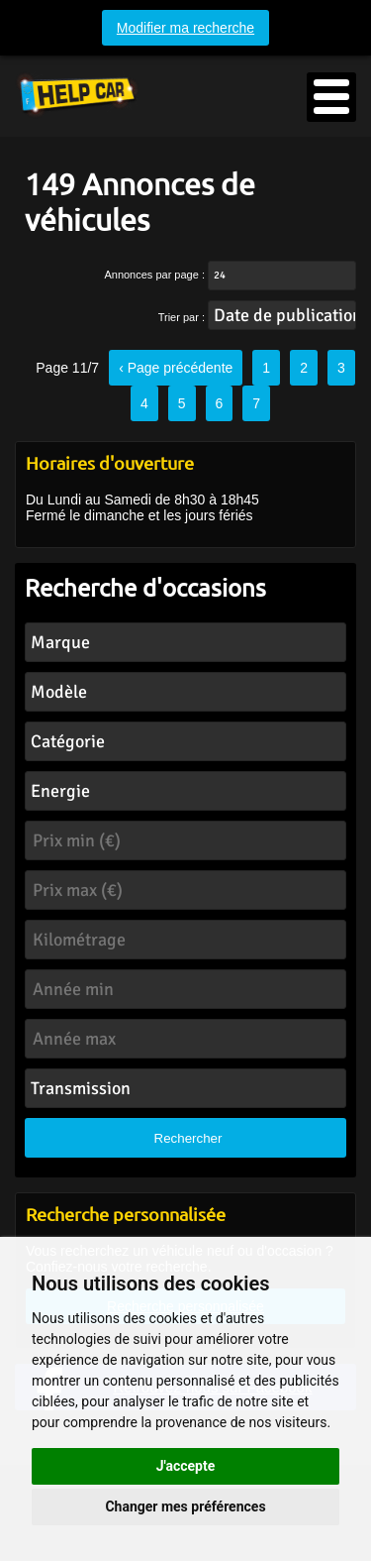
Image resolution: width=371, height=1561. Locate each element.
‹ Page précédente (175, 368)
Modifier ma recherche (185, 28)
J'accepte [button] (186, 1466)
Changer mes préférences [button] (185, 1506)
